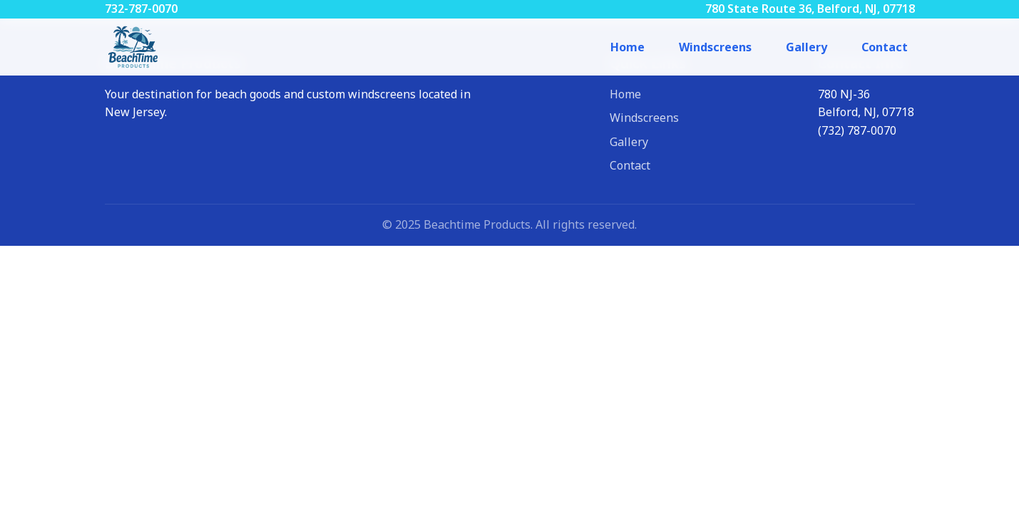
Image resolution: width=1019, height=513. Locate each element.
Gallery (806, 47)
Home (627, 47)
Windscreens (715, 47)
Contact (884, 47)
